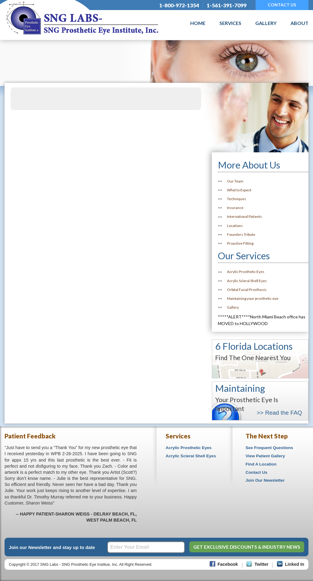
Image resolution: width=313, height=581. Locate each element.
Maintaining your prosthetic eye (252, 298)
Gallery (266, 23)
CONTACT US (282, 4)
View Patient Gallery (265, 456)
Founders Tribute (241, 234)
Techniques (236, 199)
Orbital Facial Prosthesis (247, 289)
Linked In (294, 564)
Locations (235, 225)
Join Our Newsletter (265, 480)
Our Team (235, 181)
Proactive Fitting (240, 243)
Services (230, 23)
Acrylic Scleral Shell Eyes (247, 280)
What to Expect (239, 190)
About (299, 23)
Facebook (228, 564)
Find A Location (261, 464)
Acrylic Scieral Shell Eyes (191, 456)
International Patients (244, 216)
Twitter (261, 564)
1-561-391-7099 (226, 5)
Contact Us (256, 472)
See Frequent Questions (269, 447)
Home (197, 23)
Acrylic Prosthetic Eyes (245, 272)
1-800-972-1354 (179, 5)
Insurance (235, 207)
